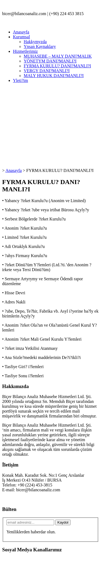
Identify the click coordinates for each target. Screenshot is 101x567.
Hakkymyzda (35, 41)
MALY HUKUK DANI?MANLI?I (54, 75)
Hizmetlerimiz (25, 51)
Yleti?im (20, 80)
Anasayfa (21, 32)
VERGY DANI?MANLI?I (46, 70)
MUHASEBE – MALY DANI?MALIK (58, 56)
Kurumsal (21, 36)
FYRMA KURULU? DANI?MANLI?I (57, 66)
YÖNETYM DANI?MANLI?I (50, 61)
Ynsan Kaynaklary (40, 46)
